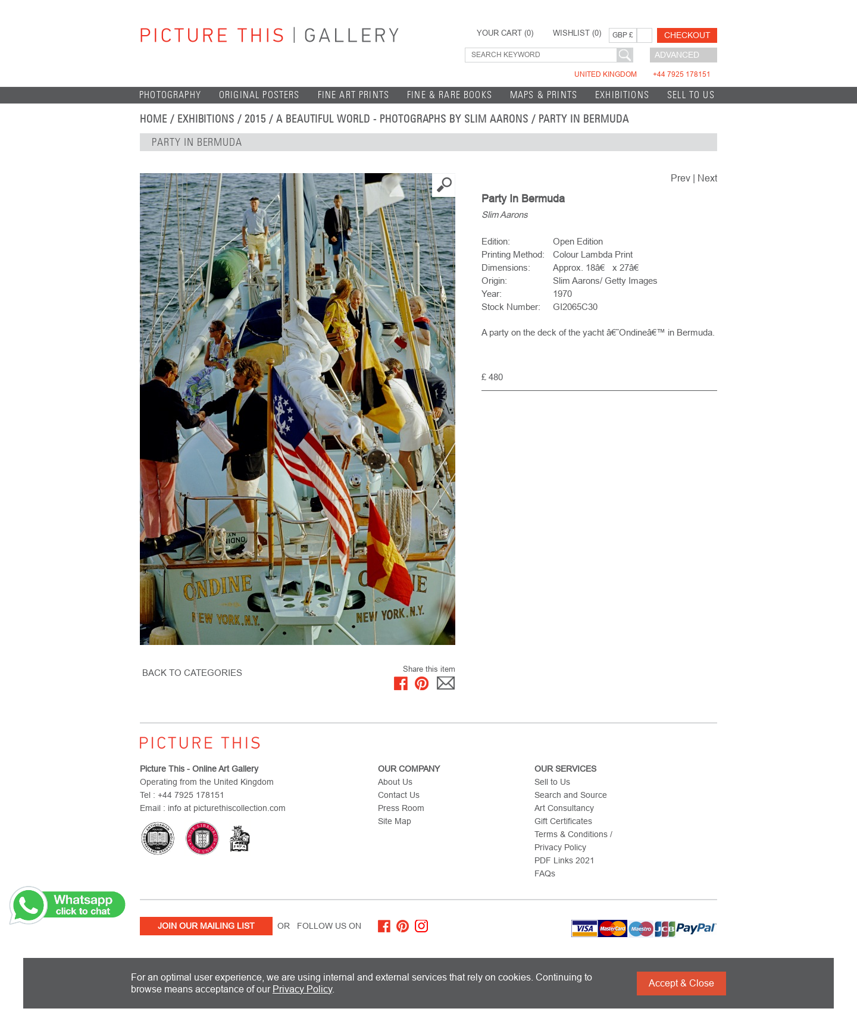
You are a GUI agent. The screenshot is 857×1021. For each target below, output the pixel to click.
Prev (680, 178)
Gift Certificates (563, 821)
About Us (395, 782)
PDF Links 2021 (564, 860)
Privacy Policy (302, 989)
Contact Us (399, 795)
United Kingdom (642, 74)
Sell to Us (691, 95)
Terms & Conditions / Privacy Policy (573, 840)
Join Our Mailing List (206, 926)
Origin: (494, 280)
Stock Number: (510, 307)
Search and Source (570, 795)
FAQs (544, 873)
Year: (491, 294)
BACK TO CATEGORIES (192, 673)
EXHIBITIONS (622, 95)
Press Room (401, 808)
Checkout (687, 35)
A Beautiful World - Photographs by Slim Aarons (402, 119)
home (153, 119)
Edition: (495, 241)
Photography (170, 95)
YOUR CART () (505, 33)
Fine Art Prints (354, 95)
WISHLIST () (577, 33)
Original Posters (259, 95)
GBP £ (622, 35)
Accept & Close (681, 983)
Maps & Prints (543, 95)
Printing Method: (513, 254)
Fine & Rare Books (449, 95)
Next (707, 178)
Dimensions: (505, 267)
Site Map (394, 821)
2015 (255, 119)
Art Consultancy (564, 808)
